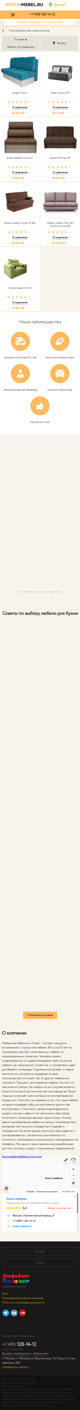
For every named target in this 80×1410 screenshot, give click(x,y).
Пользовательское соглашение (22, 1298)
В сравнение (19, 107)
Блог (5, 1294)
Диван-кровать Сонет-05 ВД (19, 223)
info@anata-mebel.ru (16, 1367)
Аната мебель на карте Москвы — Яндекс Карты (40, 592)
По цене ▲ (20, 39)
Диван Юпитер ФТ (60, 158)
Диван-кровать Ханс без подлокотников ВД (60, 225)
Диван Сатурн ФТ (60, 93)
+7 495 (42, 14)
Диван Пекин (20, 93)
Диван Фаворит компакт (20, 158)
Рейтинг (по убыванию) (20, 47)
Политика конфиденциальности (23, 1302)
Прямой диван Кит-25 (20, 288)
